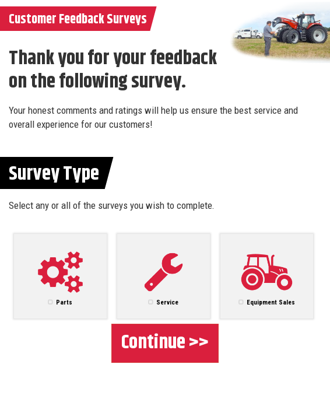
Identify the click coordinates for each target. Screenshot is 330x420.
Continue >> (165, 343)
